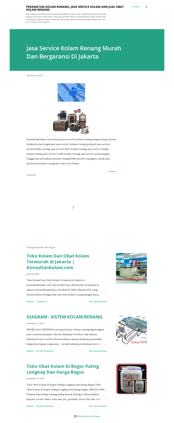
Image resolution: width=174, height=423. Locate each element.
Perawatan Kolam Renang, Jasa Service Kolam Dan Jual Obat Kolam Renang (75, 8)
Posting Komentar (45, 351)
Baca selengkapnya (98, 302)
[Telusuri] (136, 6)
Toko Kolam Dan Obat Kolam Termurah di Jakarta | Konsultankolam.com (58, 261)
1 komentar (41, 302)
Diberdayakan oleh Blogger (87, 416)
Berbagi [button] (112, 171)
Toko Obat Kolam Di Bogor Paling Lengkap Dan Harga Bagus (63, 369)
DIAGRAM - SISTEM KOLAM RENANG (64, 317)
